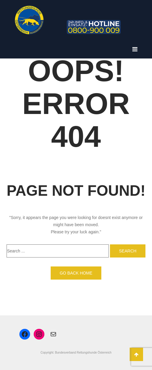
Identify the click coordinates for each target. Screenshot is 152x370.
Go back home (76, 273)
